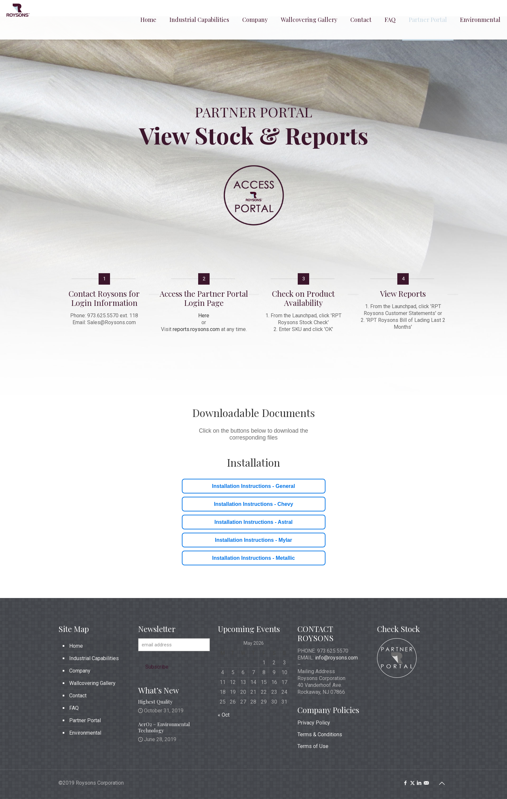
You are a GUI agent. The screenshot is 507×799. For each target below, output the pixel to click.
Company (79, 671)
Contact (78, 695)
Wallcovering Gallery (92, 683)
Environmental (85, 733)
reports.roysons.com (196, 329)
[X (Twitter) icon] (412, 783)
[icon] (426, 783)
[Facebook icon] (405, 783)
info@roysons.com (336, 658)
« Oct (224, 715)
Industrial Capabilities (94, 658)
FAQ (74, 708)
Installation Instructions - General (253, 486)
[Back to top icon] (442, 783)
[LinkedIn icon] (419, 783)
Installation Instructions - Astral (253, 522)
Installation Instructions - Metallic (253, 558)
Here (203, 315)
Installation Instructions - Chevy (253, 504)
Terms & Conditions (319, 734)
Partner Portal (85, 720)
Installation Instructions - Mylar (253, 540)
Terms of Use (312, 746)
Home (76, 646)
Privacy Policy (313, 723)
